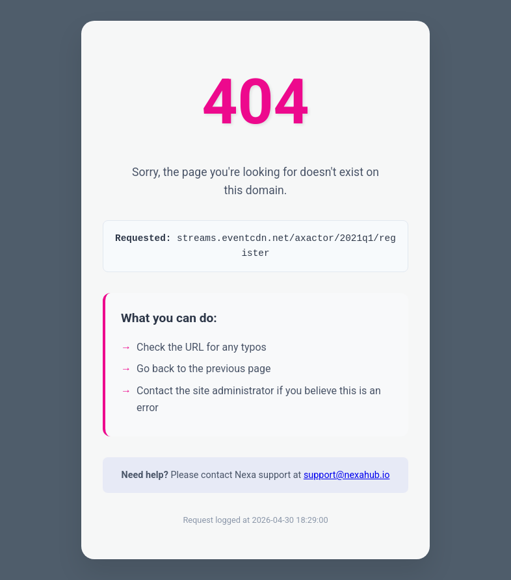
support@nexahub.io (347, 479)
